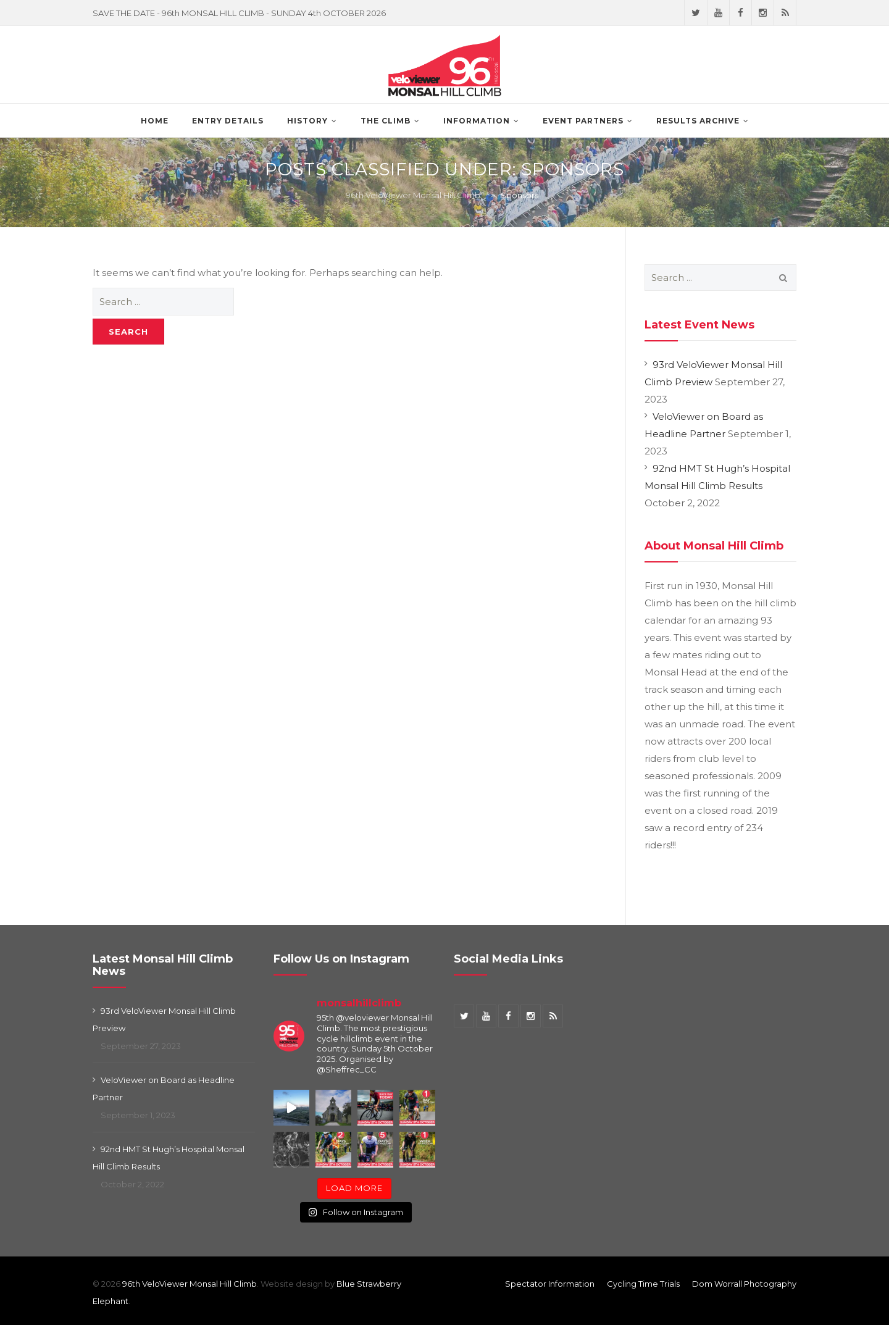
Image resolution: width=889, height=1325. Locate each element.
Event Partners (583, 120)
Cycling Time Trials (643, 1284)
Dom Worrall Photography (744, 1284)
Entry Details (228, 120)
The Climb (386, 120)
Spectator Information (550, 1284)
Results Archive (698, 120)
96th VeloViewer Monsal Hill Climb (189, 1284)
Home (155, 120)
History (307, 120)
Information (476, 120)
